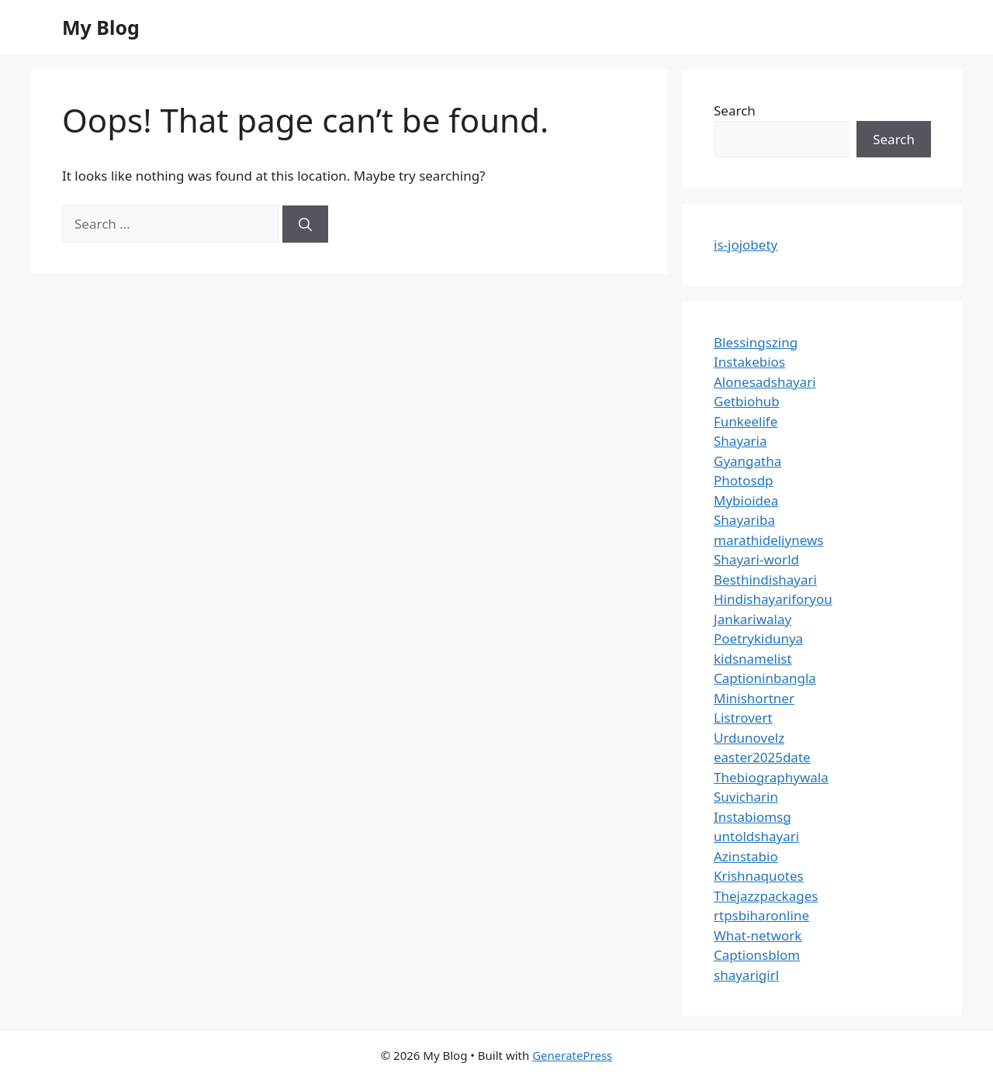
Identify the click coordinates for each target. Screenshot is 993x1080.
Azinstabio (746, 856)
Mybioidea (746, 500)
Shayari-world (756, 559)
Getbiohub (747, 401)
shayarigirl (746, 975)
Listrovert (743, 717)
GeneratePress (572, 1055)
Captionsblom (757, 955)
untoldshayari (756, 836)
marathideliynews (768, 540)
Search (735, 110)
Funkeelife (745, 421)
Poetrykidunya (758, 638)
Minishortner (754, 698)
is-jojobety (745, 245)
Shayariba (744, 520)
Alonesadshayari (765, 382)
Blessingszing (756, 342)
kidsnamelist (753, 659)
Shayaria (740, 441)
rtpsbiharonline (761, 915)
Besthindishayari (765, 579)
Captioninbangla (765, 678)
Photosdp (743, 480)
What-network (757, 935)
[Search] (305, 224)
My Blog (101, 27)
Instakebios (749, 362)
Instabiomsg (752, 817)
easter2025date (762, 757)
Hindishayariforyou (773, 599)
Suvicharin (746, 797)
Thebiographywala (771, 777)
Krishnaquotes (759, 876)
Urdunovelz (749, 738)
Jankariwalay (752, 619)
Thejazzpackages (766, 896)
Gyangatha (747, 461)
